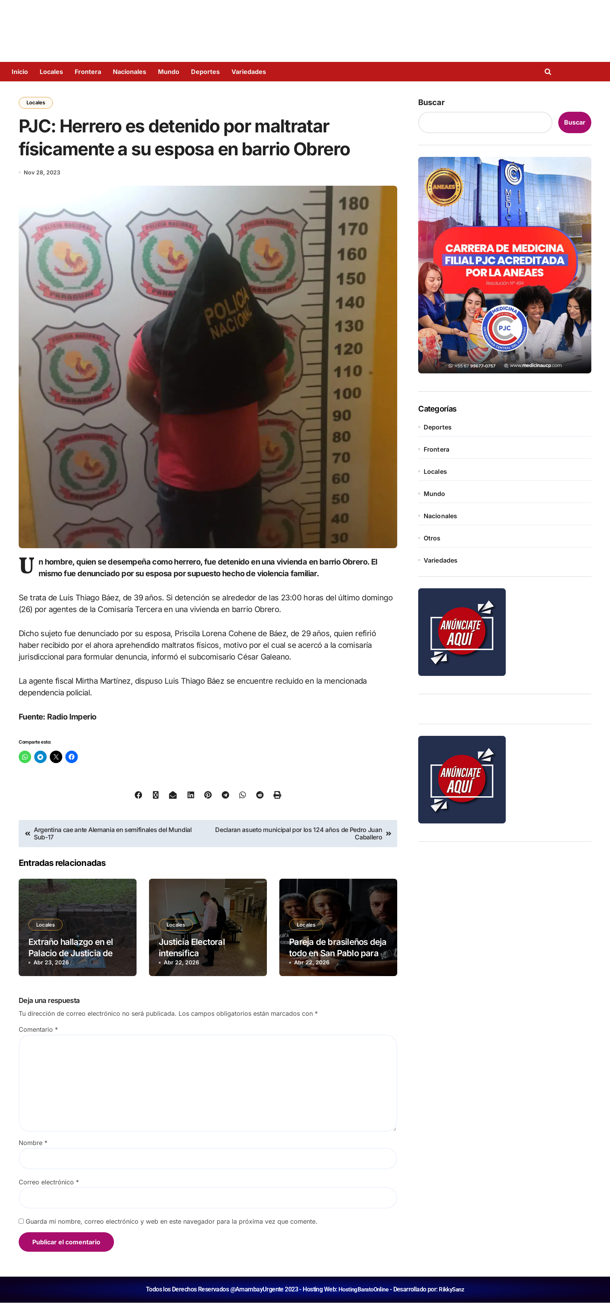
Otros (432, 538)
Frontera (88, 72)
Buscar (431, 102)
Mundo (168, 72)
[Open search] (550, 71)
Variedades (248, 72)
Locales (51, 72)
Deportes (205, 72)
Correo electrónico (49, 1187)
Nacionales (129, 72)
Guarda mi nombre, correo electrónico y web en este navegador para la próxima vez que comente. (171, 1226)
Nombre (33, 1147)
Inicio (20, 72)
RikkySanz (453, 1294)
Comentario (38, 1034)
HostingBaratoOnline (362, 1294)
